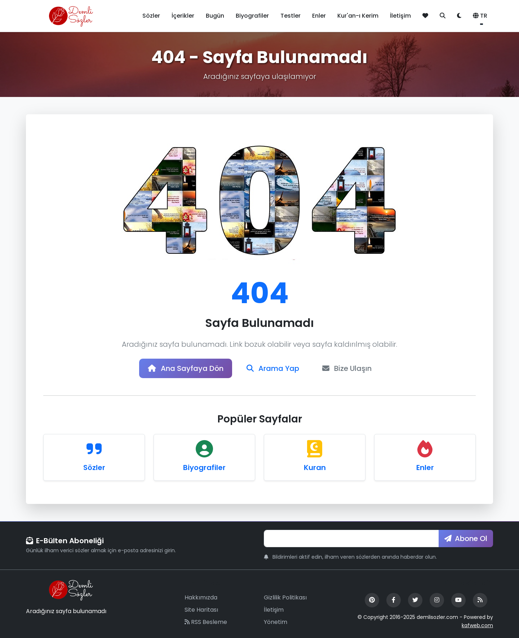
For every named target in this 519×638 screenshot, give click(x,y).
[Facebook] (393, 600)
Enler (319, 16)
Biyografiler (252, 16)
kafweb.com (477, 625)
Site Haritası (201, 610)
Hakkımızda (201, 597)
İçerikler (183, 16)
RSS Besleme (206, 622)
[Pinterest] (372, 600)
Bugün (215, 16)
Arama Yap (273, 368)
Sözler (151, 16)
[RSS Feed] (480, 600)
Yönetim (275, 622)
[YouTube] (458, 600)
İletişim (400, 16)
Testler (290, 16)
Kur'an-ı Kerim (357, 16)
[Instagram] (437, 600)
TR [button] (480, 16)
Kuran (315, 467)
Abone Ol (465, 538)
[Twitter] (415, 600)
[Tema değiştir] (459, 16)
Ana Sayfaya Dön (185, 368)
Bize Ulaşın (347, 368)
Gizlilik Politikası (285, 597)
